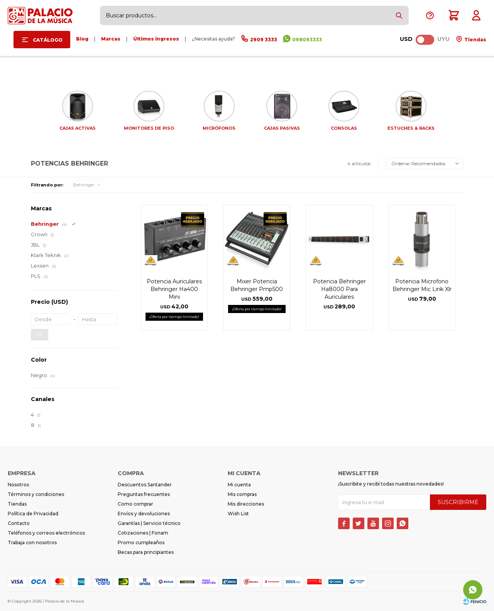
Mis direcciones (246, 504)
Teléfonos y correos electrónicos (46, 533)
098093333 (307, 39)
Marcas (110, 39)
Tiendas (474, 39)
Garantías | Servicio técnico (149, 523)
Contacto (19, 523)
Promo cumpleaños (141, 542)
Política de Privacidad (33, 513)
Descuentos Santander (145, 484)
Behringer (83, 185)
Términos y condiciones (36, 494)
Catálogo (48, 40)
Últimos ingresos (156, 39)
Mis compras (242, 494)
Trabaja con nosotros (32, 542)
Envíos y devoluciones (144, 513)
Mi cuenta (239, 484)
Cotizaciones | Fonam (143, 533)
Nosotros (18, 484)
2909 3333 (263, 39)
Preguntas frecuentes (144, 494)
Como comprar (135, 504)
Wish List (238, 513)
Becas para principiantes (146, 552)
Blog (82, 39)
